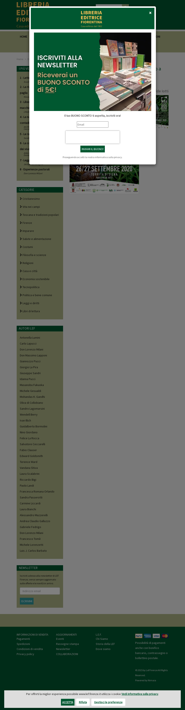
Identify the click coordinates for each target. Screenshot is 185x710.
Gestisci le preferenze (108, 702)
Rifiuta (83, 702)
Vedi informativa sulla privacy (140, 694)
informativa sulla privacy (108, 157)
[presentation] (93, 137)
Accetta (67, 702)
